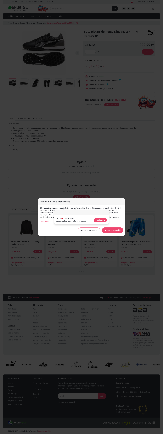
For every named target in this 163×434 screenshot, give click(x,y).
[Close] (106, 212)
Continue (100, 220)
